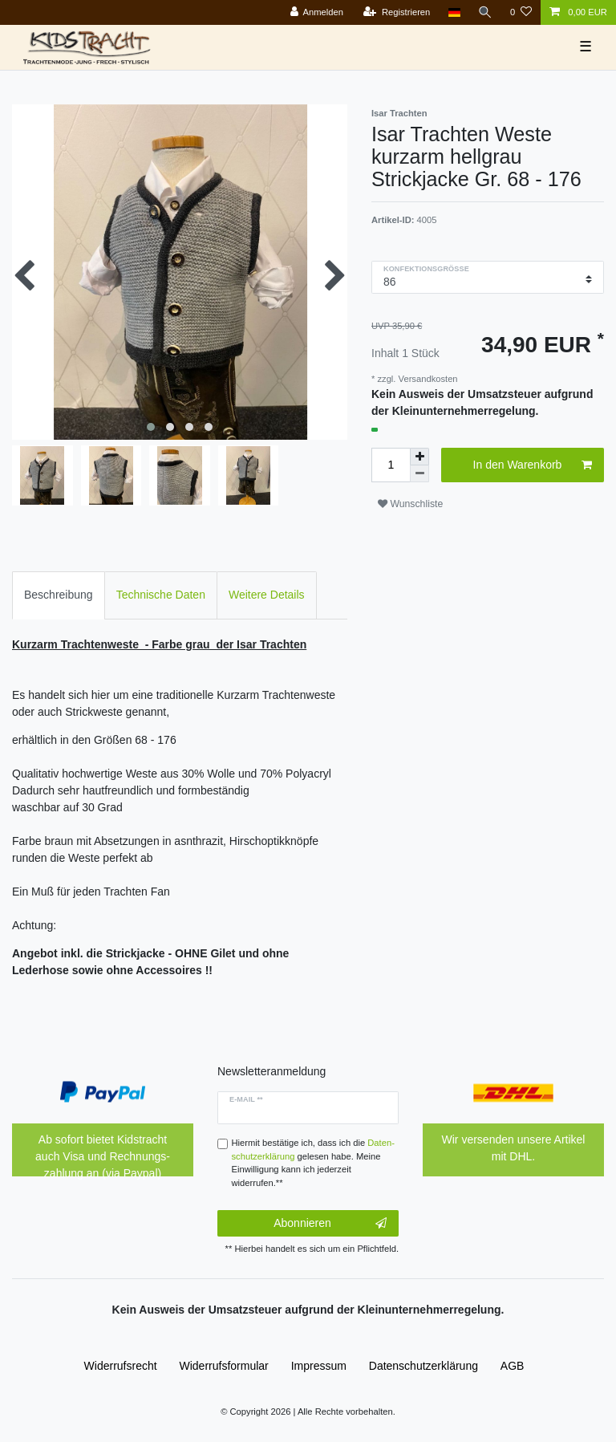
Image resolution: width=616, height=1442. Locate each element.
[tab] (58, 595)
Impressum (318, 1365)
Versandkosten (426, 379)
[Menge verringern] (419, 473)
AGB (512, 1365)
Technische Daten (160, 594)
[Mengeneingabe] (390, 465)
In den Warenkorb (532, 465)
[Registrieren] (397, 12)
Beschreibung (58, 594)
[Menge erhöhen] (419, 456)
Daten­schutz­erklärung (423, 1365)
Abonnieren (330, 1224)
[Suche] (485, 12)
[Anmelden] (316, 12)
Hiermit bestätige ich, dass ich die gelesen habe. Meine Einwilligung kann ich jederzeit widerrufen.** (313, 1163)
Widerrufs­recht (120, 1365)
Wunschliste (410, 504)
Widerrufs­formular (224, 1365)
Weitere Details (267, 594)
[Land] (453, 12)
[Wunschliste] (521, 12)
